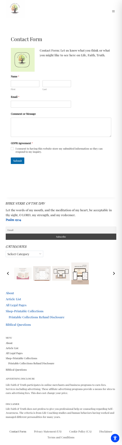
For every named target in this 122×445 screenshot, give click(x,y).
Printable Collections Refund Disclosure (36, 317)
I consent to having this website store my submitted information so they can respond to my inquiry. (59, 150)
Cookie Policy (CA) (80, 431)
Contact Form (18, 431)
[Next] (113, 273)
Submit (17, 160)
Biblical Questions (18, 324)
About (10, 293)
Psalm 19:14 (13, 220)
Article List (13, 299)
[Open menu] (113, 11)
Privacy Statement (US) (47, 431)
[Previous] (8, 273)
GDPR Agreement (22, 143)
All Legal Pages (16, 305)
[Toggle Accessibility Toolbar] (115, 438)
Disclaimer (105, 431)
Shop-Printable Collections (25, 311)
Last (45, 89)
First (13, 89)
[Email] (61, 230)
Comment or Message (23, 113)
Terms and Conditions (61, 437)
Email (15, 96)
